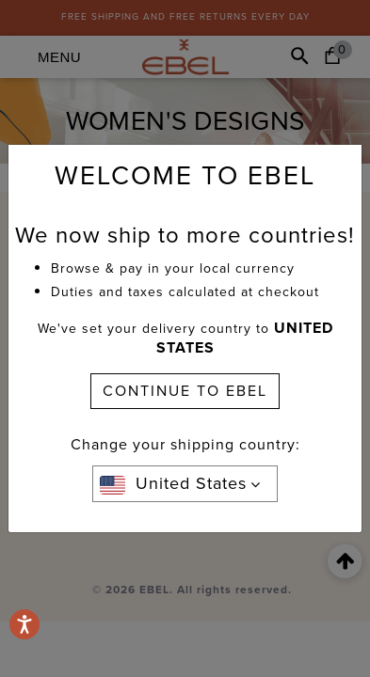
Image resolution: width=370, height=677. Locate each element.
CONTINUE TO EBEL (185, 390)
